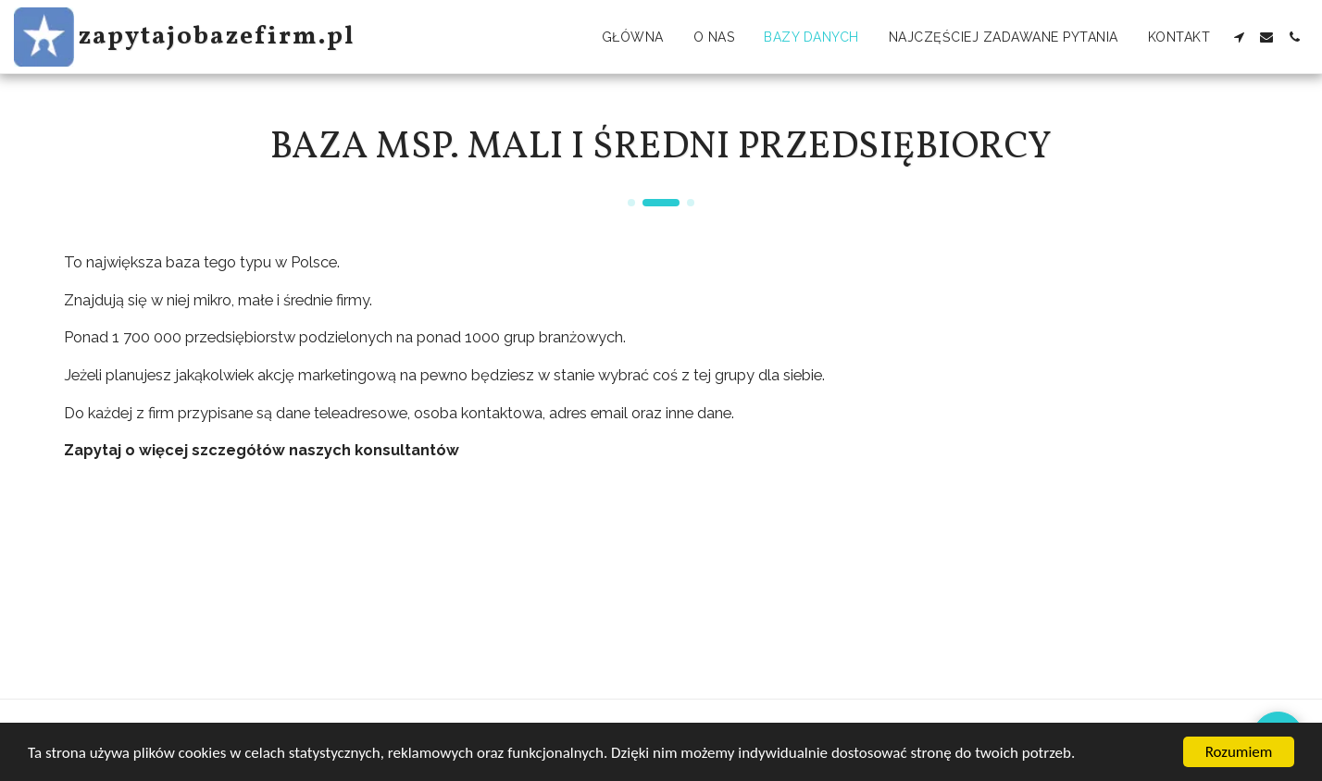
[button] (1239, 37)
